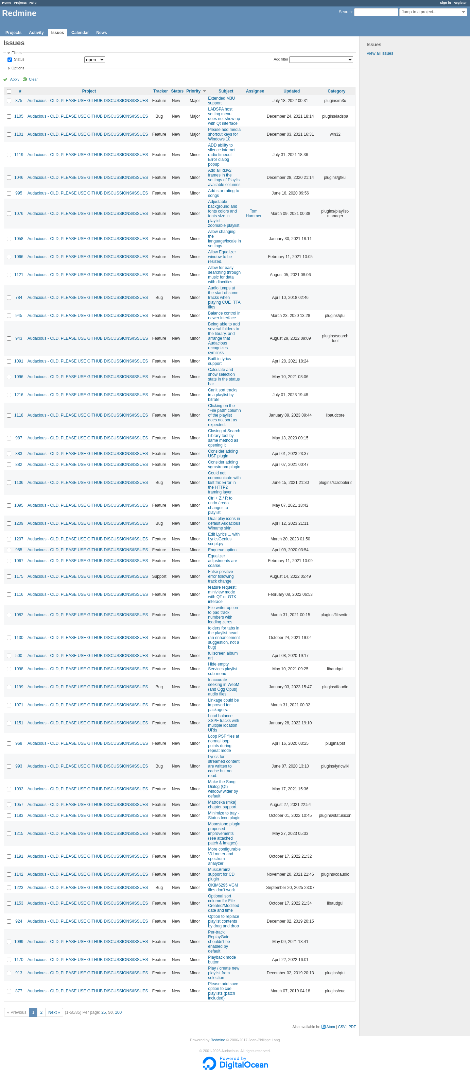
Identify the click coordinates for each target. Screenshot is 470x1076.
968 (18, 743)
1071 (18, 705)
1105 (18, 116)
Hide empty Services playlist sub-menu (222, 669)
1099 (18, 941)
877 (18, 991)
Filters (16, 53)
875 (18, 100)
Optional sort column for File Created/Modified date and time (223, 903)
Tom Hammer (253, 213)
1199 (18, 687)
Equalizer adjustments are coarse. (222, 561)
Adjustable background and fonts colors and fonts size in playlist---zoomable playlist (223, 213)
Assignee (255, 91)
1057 (18, 804)
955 (18, 550)
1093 (18, 789)
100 (118, 1012)
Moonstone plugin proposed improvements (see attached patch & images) (224, 833)
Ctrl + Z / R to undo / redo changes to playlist (220, 505)
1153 (18, 903)
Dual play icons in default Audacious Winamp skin (224, 523)
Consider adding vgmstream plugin (224, 464)
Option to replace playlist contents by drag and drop (223, 921)
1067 (18, 560)
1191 (18, 856)
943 (18, 338)
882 (18, 464)
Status (18, 59)
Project (89, 91)
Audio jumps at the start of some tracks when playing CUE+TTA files (224, 297)
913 (18, 973)
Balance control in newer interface (224, 315)
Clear (33, 79)
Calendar (80, 32)
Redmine (217, 1040)
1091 (18, 361)
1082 (18, 614)
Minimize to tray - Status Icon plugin (224, 815)
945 (18, 315)
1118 (18, 415)
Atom (331, 1027)
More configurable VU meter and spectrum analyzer (224, 856)
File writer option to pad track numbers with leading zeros (223, 614)
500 (18, 655)
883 (18, 453)
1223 (18, 887)
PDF (352, 1027)
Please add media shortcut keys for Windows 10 (224, 134)
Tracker (160, 91)
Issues (57, 32)
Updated (291, 91)
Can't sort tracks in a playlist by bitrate (222, 395)
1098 (18, 669)
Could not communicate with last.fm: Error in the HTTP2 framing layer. (224, 482)
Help (33, 2)
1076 (18, 213)
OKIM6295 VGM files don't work (223, 887)
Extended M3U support (221, 100)
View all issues (380, 53)
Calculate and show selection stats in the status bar (224, 376)
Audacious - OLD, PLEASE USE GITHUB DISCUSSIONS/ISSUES (88, 100)
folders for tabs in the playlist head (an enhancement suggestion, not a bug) (224, 638)
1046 (18, 177)
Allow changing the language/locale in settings (224, 238)
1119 (18, 154)
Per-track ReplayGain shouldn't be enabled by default (219, 942)
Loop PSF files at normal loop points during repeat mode (223, 743)
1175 (18, 576)
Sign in (445, 2)
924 (18, 921)
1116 (18, 594)
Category (336, 91)
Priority (193, 91)
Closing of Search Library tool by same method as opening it (224, 438)
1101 (18, 134)
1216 (18, 394)
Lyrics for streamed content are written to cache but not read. (224, 766)
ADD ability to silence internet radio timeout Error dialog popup (222, 155)
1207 (18, 539)
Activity (36, 32)
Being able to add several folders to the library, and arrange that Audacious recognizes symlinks (224, 338)
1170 (18, 959)
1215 (18, 833)
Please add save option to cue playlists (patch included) (223, 991)
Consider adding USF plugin (223, 453)
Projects (20, 2)
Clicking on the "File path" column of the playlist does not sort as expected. (224, 415)
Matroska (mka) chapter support (222, 804)
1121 (18, 274)
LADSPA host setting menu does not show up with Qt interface (224, 116)
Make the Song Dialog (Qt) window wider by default (223, 788)
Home (6, 2)
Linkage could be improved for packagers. (223, 705)
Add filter (281, 59)
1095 (18, 505)
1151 (18, 723)
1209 (18, 523)
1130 (18, 637)
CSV (342, 1027)
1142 (18, 874)
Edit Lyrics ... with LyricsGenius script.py (224, 539)
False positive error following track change (220, 576)
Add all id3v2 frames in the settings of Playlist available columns (224, 177)
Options (18, 68)
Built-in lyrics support (219, 361)
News (101, 32)
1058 (18, 238)
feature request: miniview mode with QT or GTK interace (222, 594)
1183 (18, 815)
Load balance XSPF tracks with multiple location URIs (223, 723)
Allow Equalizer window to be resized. (222, 257)
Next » (54, 1012)
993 (18, 766)
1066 (18, 256)
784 (18, 297)
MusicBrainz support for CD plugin (221, 874)
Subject (226, 91)
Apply (14, 79)
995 (18, 193)
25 (103, 1012)
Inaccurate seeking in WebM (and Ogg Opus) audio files (223, 686)
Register (460, 2)
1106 (18, 482)
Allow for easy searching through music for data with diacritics (224, 274)
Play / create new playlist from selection (223, 973)
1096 (18, 376)
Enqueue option (222, 550)
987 (18, 438)
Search (345, 12)
